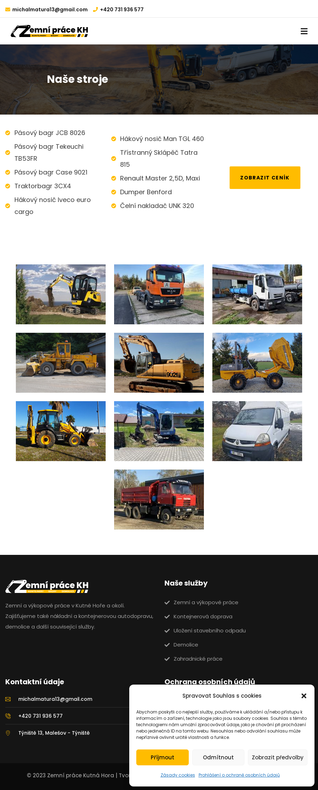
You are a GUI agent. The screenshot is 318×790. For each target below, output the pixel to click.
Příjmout (162, 757)
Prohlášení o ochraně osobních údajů (239, 775)
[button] (303, 695)
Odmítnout (218, 757)
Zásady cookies (178, 775)
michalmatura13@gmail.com (50, 9)
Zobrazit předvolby (278, 757)
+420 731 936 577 (122, 9)
